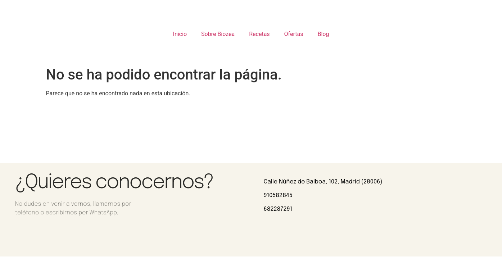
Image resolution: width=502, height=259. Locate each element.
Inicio (180, 34)
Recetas (259, 34)
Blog (323, 34)
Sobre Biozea (218, 34)
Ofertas (293, 34)
